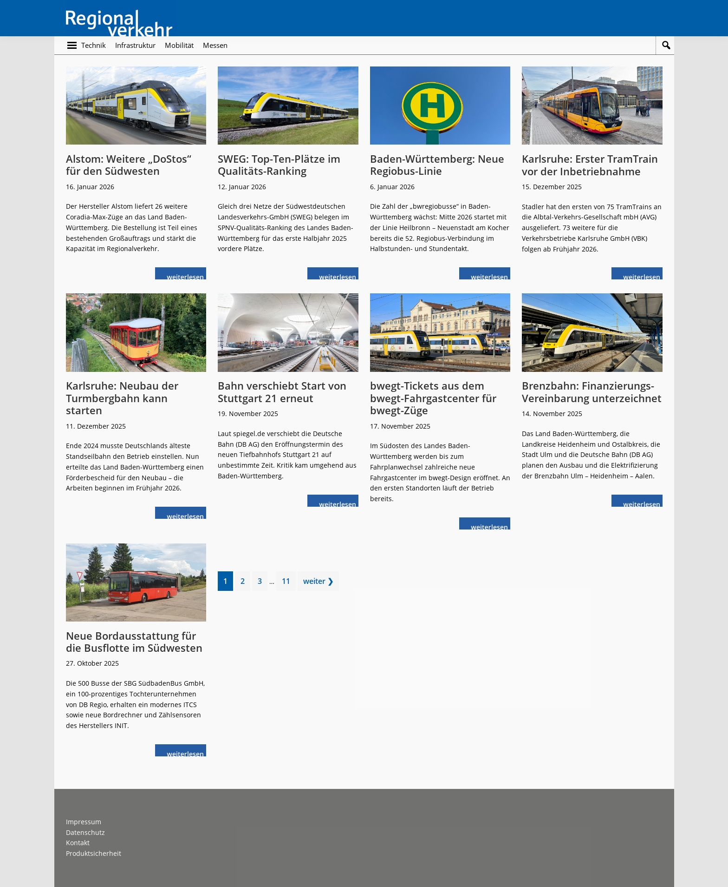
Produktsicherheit (93, 853)
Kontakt (78, 842)
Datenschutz (85, 832)
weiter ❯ (318, 581)
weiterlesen (187, 275)
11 (288, 583)
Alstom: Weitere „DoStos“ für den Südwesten (128, 165)
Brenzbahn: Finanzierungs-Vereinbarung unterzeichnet (592, 391)
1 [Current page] (228, 583)
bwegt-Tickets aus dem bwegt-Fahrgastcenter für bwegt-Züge (433, 397)
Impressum (83, 821)
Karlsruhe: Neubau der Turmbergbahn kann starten (122, 397)
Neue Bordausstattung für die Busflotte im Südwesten (134, 642)
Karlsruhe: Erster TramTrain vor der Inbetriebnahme (590, 165)
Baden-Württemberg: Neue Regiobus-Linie (437, 165)
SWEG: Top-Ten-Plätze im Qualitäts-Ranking (279, 165)
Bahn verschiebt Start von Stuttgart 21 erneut (282, 391)
